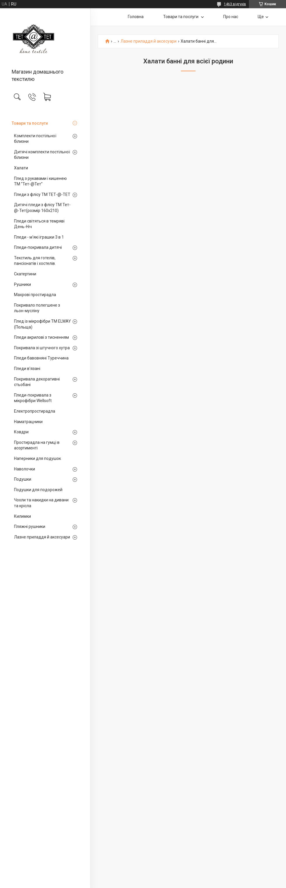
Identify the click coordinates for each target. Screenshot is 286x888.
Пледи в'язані (27, 368)
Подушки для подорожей (38, 489)
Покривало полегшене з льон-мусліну (37, 308)
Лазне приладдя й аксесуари (42, 537)
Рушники (22, 284)
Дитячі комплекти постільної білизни (42, 155)
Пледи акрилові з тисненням (41, 337)
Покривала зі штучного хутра (42, 347)
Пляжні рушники (29, 526)
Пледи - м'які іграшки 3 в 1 (39, 237)
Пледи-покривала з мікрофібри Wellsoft (33, 398)
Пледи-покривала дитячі (38, 247)
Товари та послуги (30, 123)
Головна (136, 16)
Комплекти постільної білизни (35, 138)
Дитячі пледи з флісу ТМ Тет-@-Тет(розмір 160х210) (42, 207)
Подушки (22, 479)
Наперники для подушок (37, 458)
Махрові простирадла (35, 294)
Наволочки (24, 469)
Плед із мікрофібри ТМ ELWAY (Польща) (42, 324)
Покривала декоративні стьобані (37, 382)
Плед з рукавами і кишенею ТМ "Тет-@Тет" (40, 181)
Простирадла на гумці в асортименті (37, 445)
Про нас (230, 16)
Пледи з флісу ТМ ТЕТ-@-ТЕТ (42, 194)
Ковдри (21, 432)
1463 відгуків (235, 4)
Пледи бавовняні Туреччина (41, 358)
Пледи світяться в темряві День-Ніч (39, 224)
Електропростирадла (34, 411)
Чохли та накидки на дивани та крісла (41, 503)
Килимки (22, 516)
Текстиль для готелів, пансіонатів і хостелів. (35, 261)
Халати (21, 168)
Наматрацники (28, 421)
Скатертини (25, 274)
